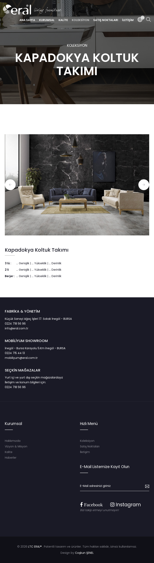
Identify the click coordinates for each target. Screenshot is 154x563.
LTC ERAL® (35, 547)
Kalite (8, 452)
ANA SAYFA (27, 20)
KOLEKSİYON (77, 45)
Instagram (125, 504)
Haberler (10, 458)
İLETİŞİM (128, 20)
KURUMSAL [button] (47, 20)
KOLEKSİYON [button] (80, 20)
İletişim (85, 452)
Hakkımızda (12, 441)
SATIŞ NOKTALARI (105, 20)
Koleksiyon (87, 441)
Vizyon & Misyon (16, 446)
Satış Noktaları (89, 446)
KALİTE (63, 20)
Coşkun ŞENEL (84, 553)
